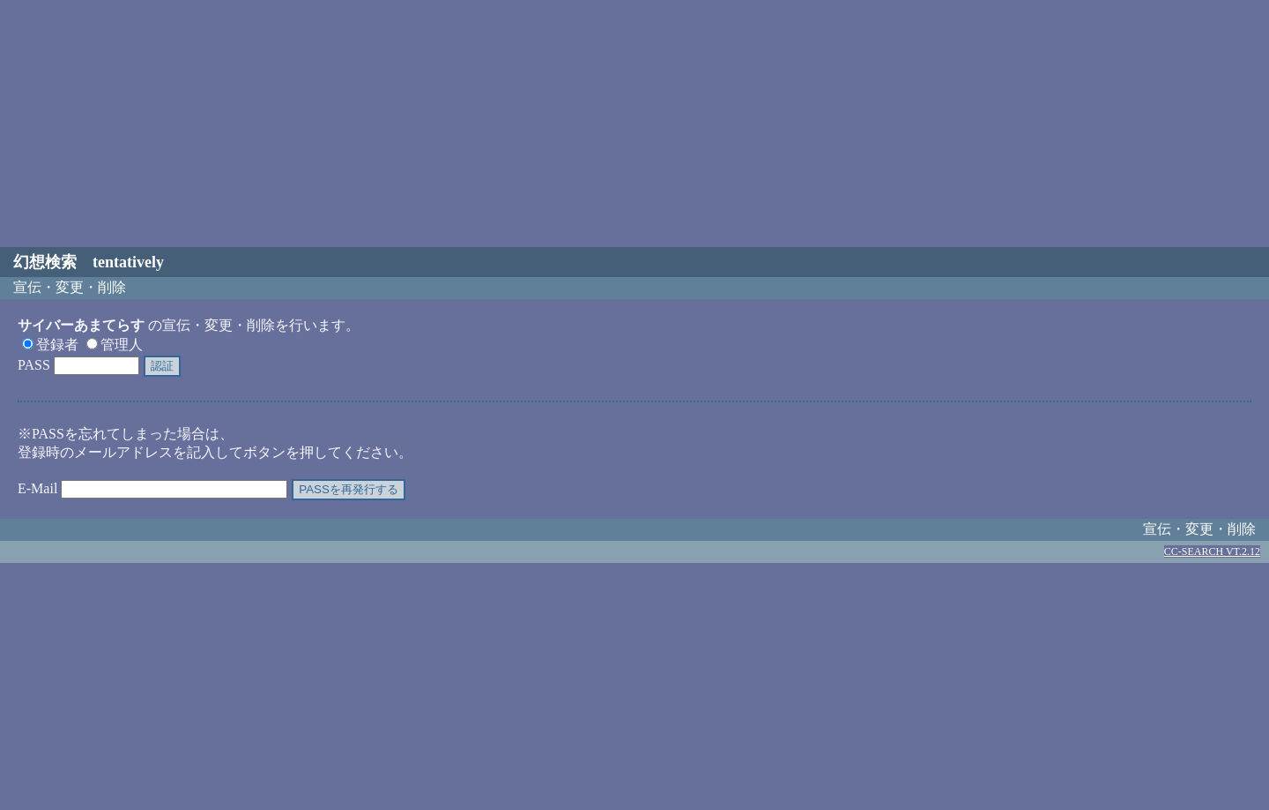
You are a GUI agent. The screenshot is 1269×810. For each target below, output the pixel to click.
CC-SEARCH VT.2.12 (1212, 551)
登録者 (50, 344)
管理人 (114, 344)
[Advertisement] (634, 123)
